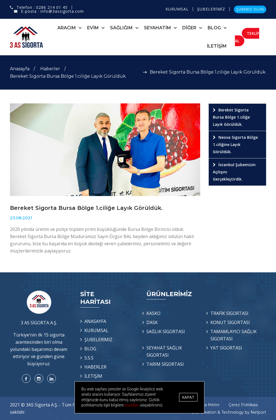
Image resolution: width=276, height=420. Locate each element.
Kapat (191, 397)
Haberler (50, 68)
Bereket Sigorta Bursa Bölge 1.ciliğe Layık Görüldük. (231, 117)
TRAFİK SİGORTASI (229, 313)
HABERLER (95, 367)
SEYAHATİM (157, 27)
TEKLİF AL (247, 37)
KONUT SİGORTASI (230, 322)
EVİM (93, 27)
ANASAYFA (95, 321)
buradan (140, 405)
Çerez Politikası (243, 404)
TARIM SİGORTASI (165, 364)
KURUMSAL (177, 9)
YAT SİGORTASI (226, 348)
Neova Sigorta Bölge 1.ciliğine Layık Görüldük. (235, 144)
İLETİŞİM (217, 46)
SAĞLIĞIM (121, 27)
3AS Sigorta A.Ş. (42, 405)
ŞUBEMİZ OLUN (250, 9)
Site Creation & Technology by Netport (229, 412)
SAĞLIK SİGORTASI (165, 331)
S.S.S (88, 358)
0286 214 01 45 (52, 7)
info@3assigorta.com (62, 11)
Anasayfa (20, 68)
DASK (152, 322)
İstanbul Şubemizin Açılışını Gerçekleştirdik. (234, 172)
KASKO (153, 313)
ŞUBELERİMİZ (211, 9)
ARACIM (66, 27)
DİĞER (189, 27)
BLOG (214, 27)
